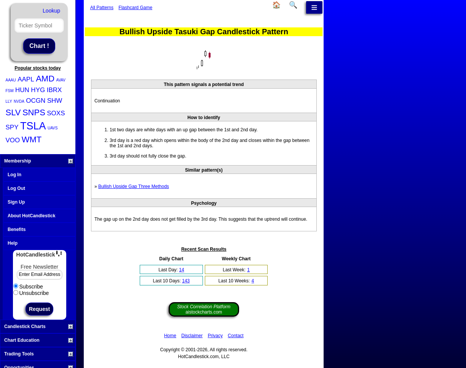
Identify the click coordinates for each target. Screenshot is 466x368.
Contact (235, 335)
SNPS (33, 112)
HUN (22, 90)
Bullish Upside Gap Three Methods (133, 186)
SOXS (56, 113)
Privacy (215, 335)
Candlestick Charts (38, 326)
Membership (38, 161)
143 (186, 281)
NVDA (19, 101)
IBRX (54, 90)
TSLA (33, 126)
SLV (13, 112)
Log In (14, 174)
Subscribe (28, 287)
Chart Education (38, 340)
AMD (45, 78)
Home (170, 335)
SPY (12, 127)
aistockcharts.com (203, 309)
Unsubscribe (31, 293)
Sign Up (16, 202)
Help (13, 243)
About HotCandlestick (31, 215)
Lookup (51, 11)
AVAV (60, 80)
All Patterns (101, 7)
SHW (54, 100)
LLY (9, 101)
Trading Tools (38, 354)
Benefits (17, 229)
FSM (10, 91)
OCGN (35, 100)
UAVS (53, 128)
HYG (38, 90)
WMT (32, 139)
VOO (13, 140)
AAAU (11, 80)
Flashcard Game (135, 7)
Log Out (16, 188)
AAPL (26, 79)
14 (181, 269)
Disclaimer (192, 335)
